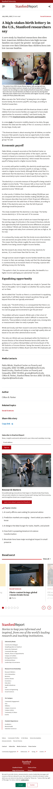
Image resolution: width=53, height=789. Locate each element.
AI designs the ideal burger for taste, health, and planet (26, 525)
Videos (4, 738)
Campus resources (10, 708)
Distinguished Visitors (11, 658)
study (10, 122)
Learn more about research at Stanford (17, 502)
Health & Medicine (10, 685)
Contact (4, 746)
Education (8, 683)
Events (7, 715)
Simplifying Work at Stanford (13, 647)
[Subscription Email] (26, 442)
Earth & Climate (9, 679)
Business (7, 676)
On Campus (8, 698)
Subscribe (12, 746)
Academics (8, 724)
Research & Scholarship (13, 669)
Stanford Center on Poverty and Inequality (29, 117)
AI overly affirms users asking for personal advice (23, 512)
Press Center (32, 746)
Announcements (6, 741)
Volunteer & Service (10, 729)
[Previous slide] (43, 608)
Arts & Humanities (10, 674)
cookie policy (25, 780)
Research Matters (10, 672)
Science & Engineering (11, 690)
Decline (32, 785)
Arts (6, 704)
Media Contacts (21, 746)
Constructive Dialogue (11, 645)
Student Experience (11, 721)
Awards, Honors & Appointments (14, 654)
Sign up (6, 447)
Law (6, 687)
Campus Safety (9, 710)
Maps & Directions (18, 770)
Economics (8, 681)
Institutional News (10, 660)
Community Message (11, 651)
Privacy (30, 770)
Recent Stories (17, 741)
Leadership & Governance (12, 662)
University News (10, 642)
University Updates (35, 738)
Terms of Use (32, 768)
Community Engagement (12, 701)
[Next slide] (49, 608)
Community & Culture (11, 712)
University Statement (11, 649)
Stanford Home (17, 768)
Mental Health (9, 727)
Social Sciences (45, 16)
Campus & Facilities (10, 656)
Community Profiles (13, 738)
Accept (21, 785)
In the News (24, 738)
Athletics (7, 706)
